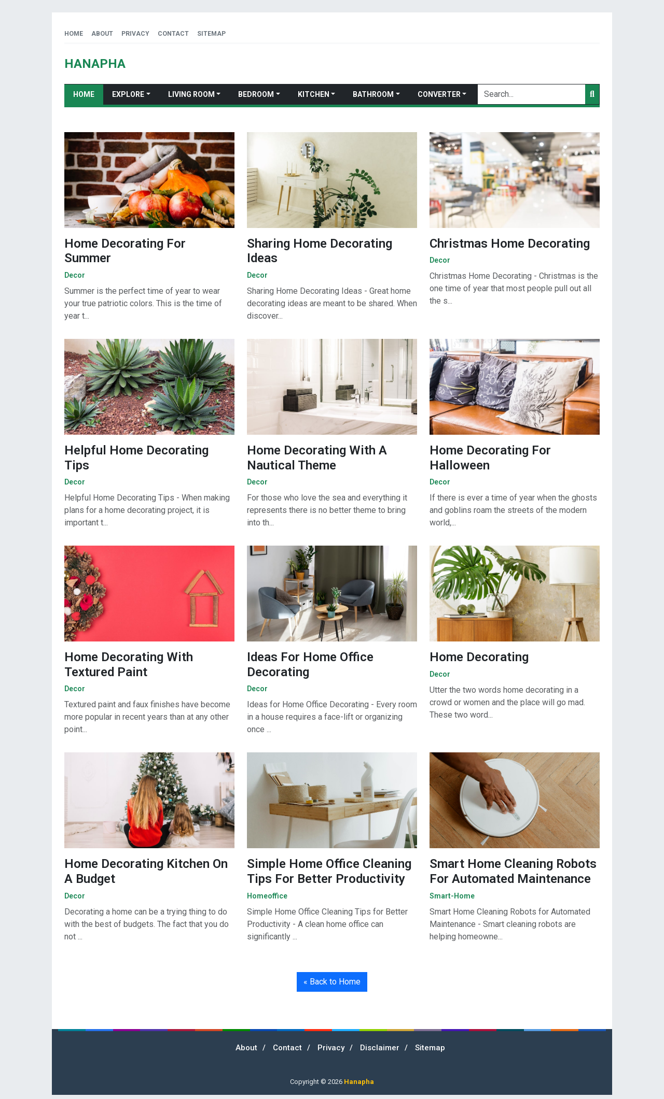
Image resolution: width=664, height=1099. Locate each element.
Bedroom (256, 94)
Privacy (135, 33)
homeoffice (267, 896)
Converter (439, 94)
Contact (173, 33)
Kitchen (313, 94)
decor (74, 275)
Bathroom (373, 94)
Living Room (191, 94)
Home (73, 33)
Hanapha (359, 1082)
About (102, 33)
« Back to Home (332, 982)
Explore (128, 94)
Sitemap (211, 33)
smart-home (452, 896)
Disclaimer (379, 1047)
